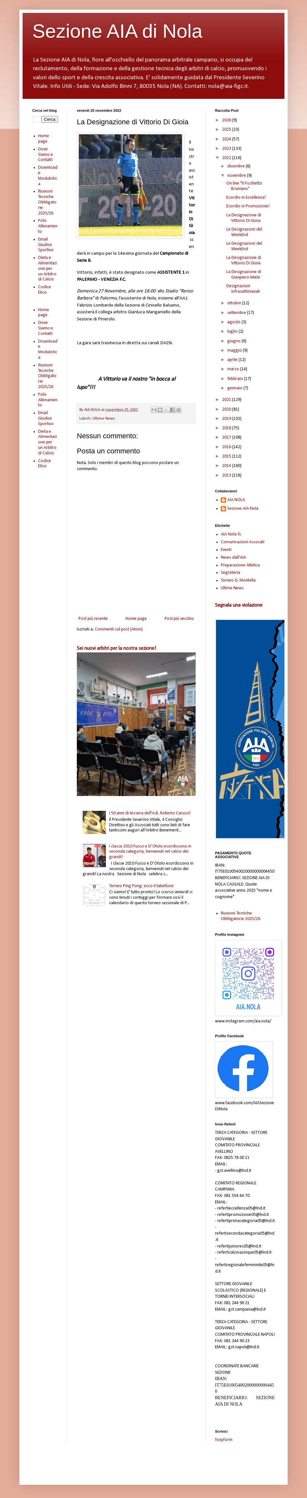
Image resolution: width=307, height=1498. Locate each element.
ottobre (234, 303)
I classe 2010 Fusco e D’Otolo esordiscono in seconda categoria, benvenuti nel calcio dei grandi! (150, 852)
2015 (227, 456)
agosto (234, 322)
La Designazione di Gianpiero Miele (243, 275)
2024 (227, 139)
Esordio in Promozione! (248, 206)
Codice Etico (44, 290)
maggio (235, 350)
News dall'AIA (233, 557)
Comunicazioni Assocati (242, 542)
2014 (227, 465)
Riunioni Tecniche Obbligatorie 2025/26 (47, 202)
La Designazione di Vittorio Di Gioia (243, 218)
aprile (233, 359)
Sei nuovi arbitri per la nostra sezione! (116, 648)
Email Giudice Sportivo (46, 245)
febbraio (235, 378)
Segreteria (230, 572)
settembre (237, 312)
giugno (234, 341)
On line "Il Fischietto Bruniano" (244, 186)
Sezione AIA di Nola (117, 31)
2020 (227, 409)
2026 (227, 120)
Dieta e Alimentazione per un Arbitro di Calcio (47, 268)
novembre (237, 175)
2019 (227, 418)
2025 (227, 129)
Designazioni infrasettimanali (243, 289)
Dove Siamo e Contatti (45, 155)
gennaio (235, 388)
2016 (227, 447)
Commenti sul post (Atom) (119, 629)
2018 (227, 428)
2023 (227, 148)
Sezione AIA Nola (243, 508)
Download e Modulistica (47, 175)
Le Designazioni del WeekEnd (244, 232)
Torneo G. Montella (238, 580)
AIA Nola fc (231, 534)
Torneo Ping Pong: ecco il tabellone (141, 886)
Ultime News (104, 419)
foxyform (223, 1439)
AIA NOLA (236, 500)
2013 (227, 475)
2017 (227, 437)
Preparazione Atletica (240, 565)
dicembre (236, 166)
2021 (227, 399)
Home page (136, 618)
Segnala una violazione (238, 605)
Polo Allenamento (47, 226)
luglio (233, 331)
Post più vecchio (179, 618)
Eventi (226, 549)
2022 (227, 158)
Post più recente (93, 618)
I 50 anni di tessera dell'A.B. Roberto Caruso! (149, 813)
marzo (233, 369)
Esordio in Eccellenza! (246, 197)
